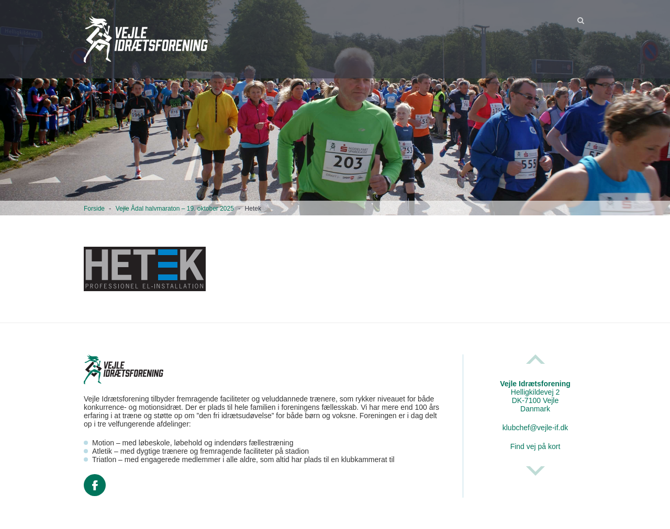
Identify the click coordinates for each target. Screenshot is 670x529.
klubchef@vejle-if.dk (535, 427)
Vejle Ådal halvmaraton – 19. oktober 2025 (175, 208)
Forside (94, 208)
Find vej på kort (535, 446)
